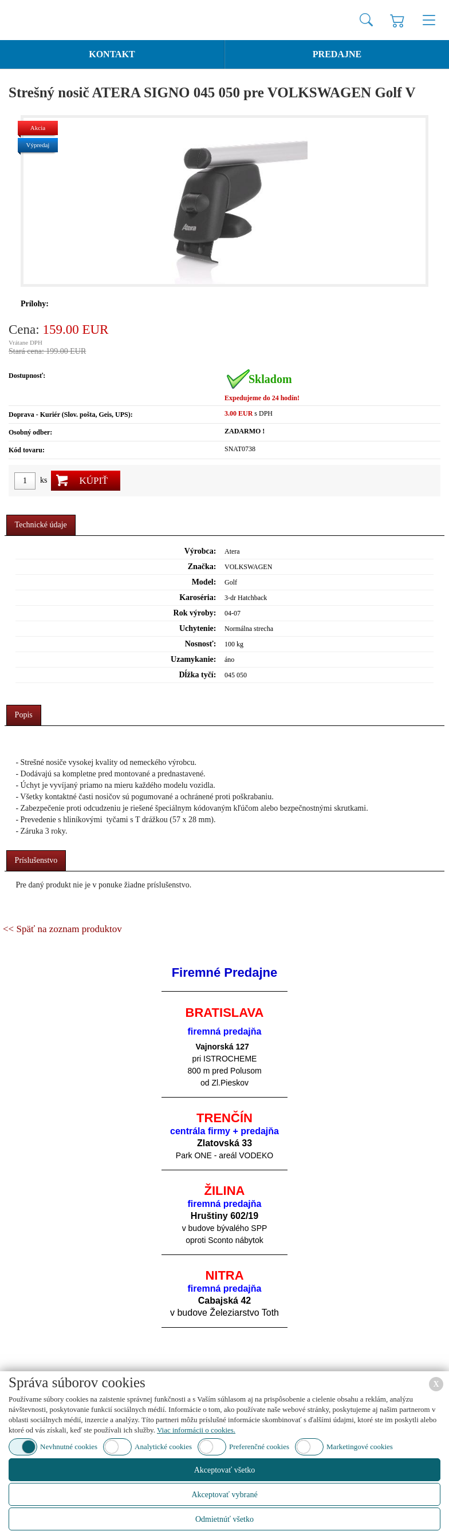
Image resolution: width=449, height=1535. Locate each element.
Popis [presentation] (24, 715)
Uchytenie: (197, 628)
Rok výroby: (195, 613)
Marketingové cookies (359, 1446)
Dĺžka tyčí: (197, 674)
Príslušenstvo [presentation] (36, 860)
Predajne (337, 54)
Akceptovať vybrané (224, 1494)
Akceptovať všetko (224, 1470)
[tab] (41, 525)
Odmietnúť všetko (224, 1519)
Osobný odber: (30, 432)
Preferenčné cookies (259, 1446)
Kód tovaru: (27, 450)
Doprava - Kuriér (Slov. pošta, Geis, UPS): (71, 415)
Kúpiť (93, 480)
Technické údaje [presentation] (41, 524)
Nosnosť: (200, 644)
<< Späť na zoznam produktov (62, 929)
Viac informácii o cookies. (196, 1430)
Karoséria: (197, 597)
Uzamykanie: (193, 659)
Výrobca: (200, 551)
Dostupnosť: (27, 376)
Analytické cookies (163, 1446)
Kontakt (112, 54)
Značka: (202, 566)
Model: (204, 582)
